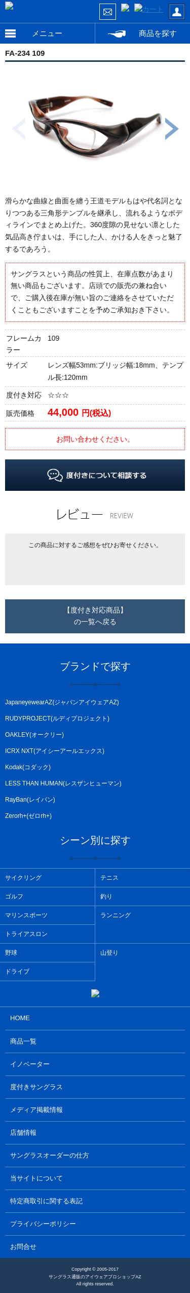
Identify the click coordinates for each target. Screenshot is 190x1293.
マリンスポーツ (26, 915)
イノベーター (30, 1064)
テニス (109, 877)
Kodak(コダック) (28, 767)
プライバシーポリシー (43, 1224)
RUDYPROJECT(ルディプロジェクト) (57, 718)
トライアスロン (26, 934)
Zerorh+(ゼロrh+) (28, 815)
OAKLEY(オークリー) (34, 734)
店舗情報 (23, 1132)
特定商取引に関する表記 (46, 1201)
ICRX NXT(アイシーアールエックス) (54, 751)
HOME (20, 1018)
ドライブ (17, 971)
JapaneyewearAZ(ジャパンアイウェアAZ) (62, 702)
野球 (11, 952)
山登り (109, 952)
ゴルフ (14, 896)
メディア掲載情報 (36, 1110)
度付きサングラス (36, 1087)
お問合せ (23, 1246)
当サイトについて (36, 1178)
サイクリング (23, 877)
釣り (106, 896)
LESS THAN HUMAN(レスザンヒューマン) (63, 783)
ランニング (115, 915)
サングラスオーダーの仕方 (49, 1155)
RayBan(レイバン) (30, 799)
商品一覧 (23, 1041)
